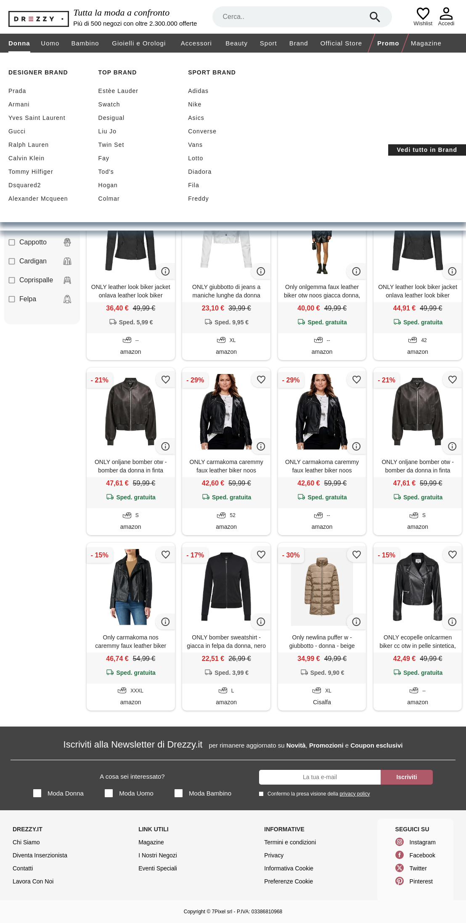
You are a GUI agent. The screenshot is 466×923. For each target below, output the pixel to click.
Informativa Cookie (288, 868)
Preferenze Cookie (288, 881)
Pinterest (421, 881)
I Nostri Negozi (157, 855)
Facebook (422, 855)
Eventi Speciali (157, 868)
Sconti (110, 114)
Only (154, 155)
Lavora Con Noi (33, 881)
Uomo (50, 43)
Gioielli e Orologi (139, 43)
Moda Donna (58, 793)
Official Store (341, 43)
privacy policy (354, 794)
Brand (298, 43)
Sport (268, 43)
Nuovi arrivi (166, 114)
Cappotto (39, 242)
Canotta (39, 223)
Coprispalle (39, 280)
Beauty (236, 43)
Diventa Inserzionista (40, 855)
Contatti (23, 868)
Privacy (273, 855)
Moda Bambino (203, 793)
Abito (39, 166)
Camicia (39, 204)
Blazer (39, 185)
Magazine (426, 43)
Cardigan (39, 261)
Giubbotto (111, 155)
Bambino (85, 43)
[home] (7, 61)
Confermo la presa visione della (317, 793)
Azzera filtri (232, 154)
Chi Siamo (26, 842)
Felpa (39, 299)
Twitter (418, 868)
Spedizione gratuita (242, 114)
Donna (19, 43)
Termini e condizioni (290, 842)
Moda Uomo (129, 793)
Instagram (423, 842)
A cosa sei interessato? (132, 776)
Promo (388, 43)
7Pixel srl (222, 912)
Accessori (196, 43)
